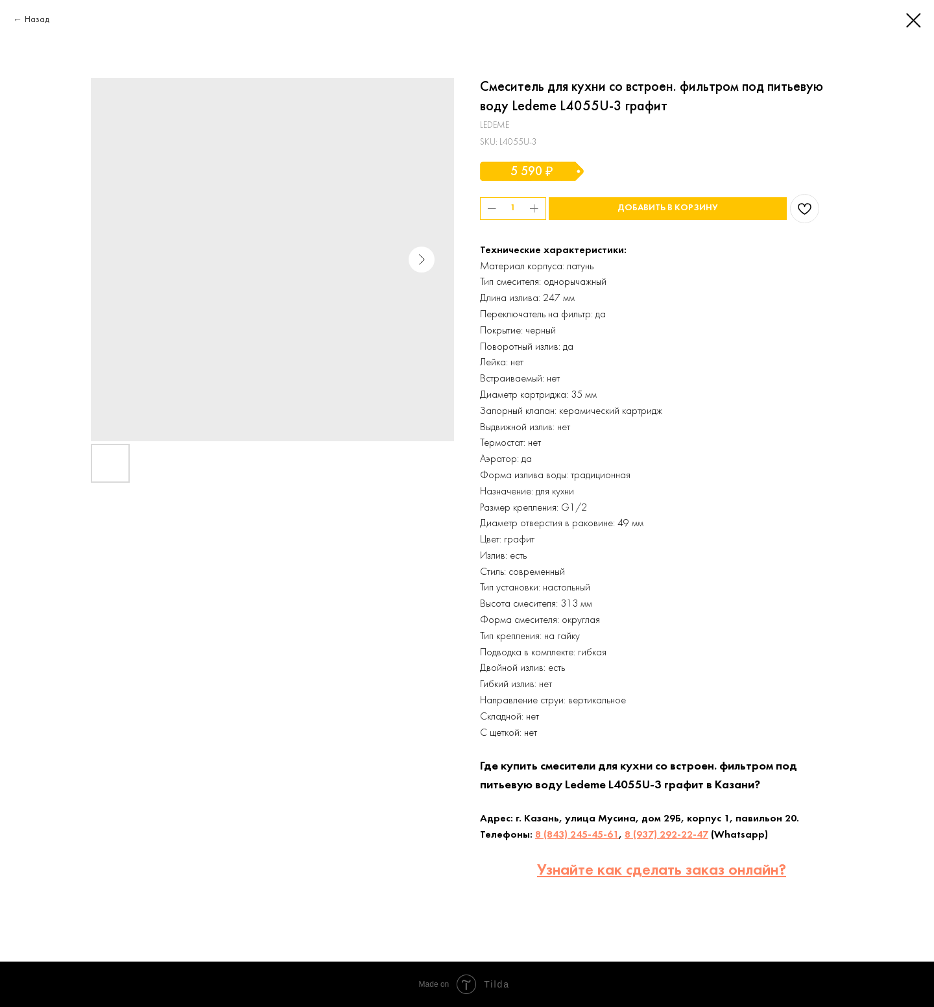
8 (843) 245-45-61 (577, 835)
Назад (37, 20)
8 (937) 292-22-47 (666, 835)
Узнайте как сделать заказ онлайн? (661, 871)
